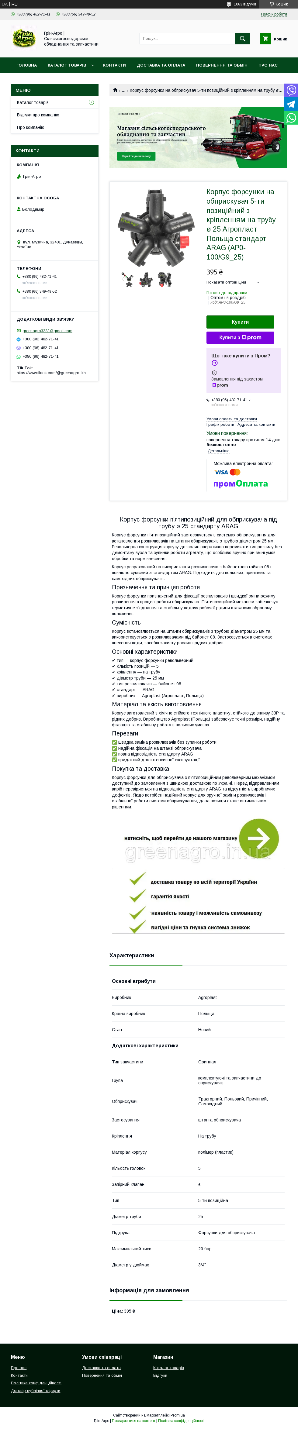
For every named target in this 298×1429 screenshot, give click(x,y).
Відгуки (160, 1375)
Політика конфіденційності (36, 1383)
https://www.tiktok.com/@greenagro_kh (51, 372)
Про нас (268, 65)
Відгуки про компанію (38, 114)
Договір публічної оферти (35, 1390)
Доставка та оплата (161, 65)
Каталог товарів (67, 65)
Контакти (114, 65)
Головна (26, 65)
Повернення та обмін (222, 65)
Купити (240, 322)
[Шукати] (242, 38)
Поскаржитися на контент (133, 1421)
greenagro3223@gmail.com (47, 330)
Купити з (240, 337)
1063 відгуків (245, 4)
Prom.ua (178, 1415)
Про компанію (30, 127)
